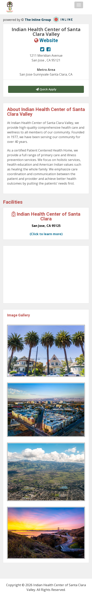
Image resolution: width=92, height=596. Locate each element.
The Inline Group (38, 20)
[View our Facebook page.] (48, 49)
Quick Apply (46, 89)
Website (48, 40)
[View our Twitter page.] (42, 49)
